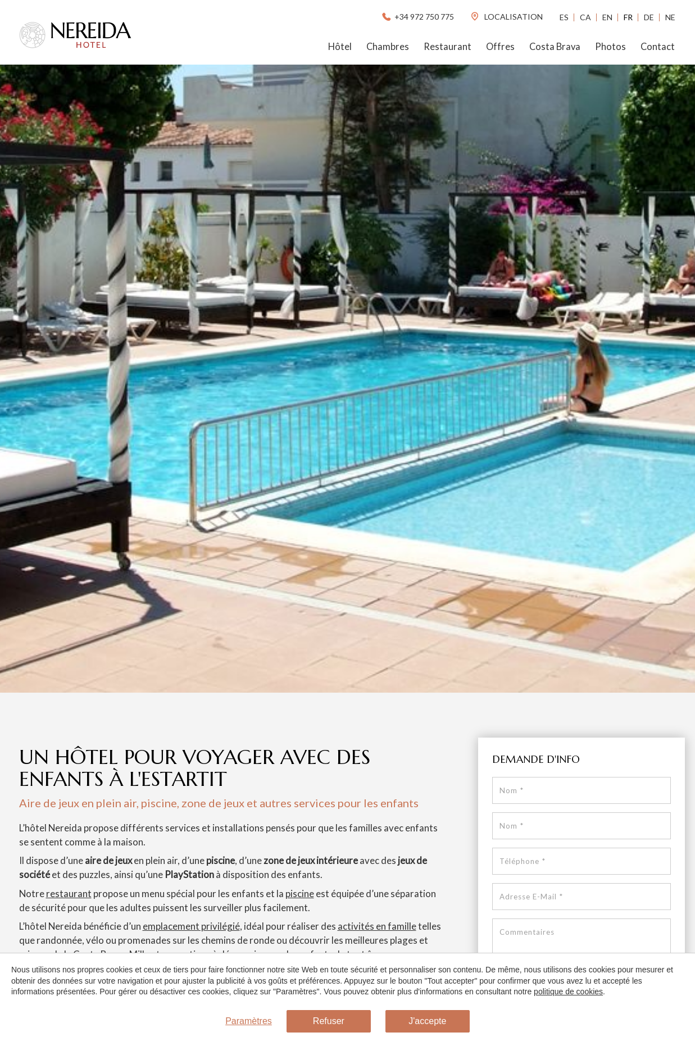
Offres (500, 46)
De (649, 17)
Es (564, 17)
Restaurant (447, 46)
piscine (299, 893)
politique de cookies (568, 991)
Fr (628, 17)
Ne (670, 17)
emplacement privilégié (191, 926)
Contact (658, 46)
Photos (610, 46)
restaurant (69, 893)
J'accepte (427, 1021)
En (607, 17)
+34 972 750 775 (417, 16)
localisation (506, 16)
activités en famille (377, 926)
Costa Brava (554, 46)
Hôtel (340, 46)
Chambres (387, 46)
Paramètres (248, 1021)
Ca (585, 17)
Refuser (328, 1021)
